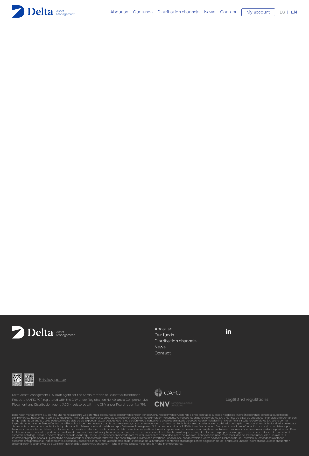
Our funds (143, 12)
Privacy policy (52, 380)
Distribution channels (178, 12)
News (209, 12)
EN (294, 12)
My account (258, 12)
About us (119, 12)
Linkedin (228, 331)
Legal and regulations (247, 399)
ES (282, 12)
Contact (228, 12)
